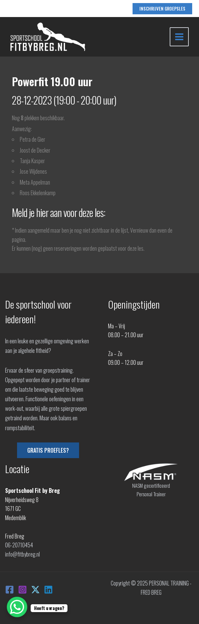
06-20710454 (19, 545)
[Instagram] (22, 589)
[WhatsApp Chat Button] (17, 607)
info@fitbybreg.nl (22, 554)
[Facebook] (9, 589)
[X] (35, 589)
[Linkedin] (48, 589)
